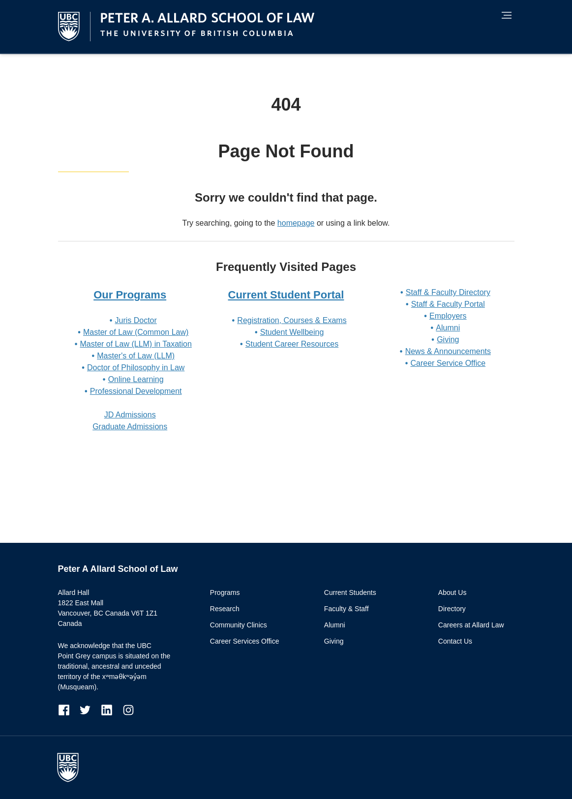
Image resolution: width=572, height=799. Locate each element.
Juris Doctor (135, 320)
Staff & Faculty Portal (448, 304)
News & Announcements (448, 351)
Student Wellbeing (292, 332)
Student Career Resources (291, 344)
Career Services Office (244, 641)
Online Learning (136, 379)
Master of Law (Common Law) (135, 332)
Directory (452, 609)
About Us (452, 592)
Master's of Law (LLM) (136, 356)
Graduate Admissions (129, 426)
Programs (225, 592)
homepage (296, 223)
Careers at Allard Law (471, 625)
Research (225, 609)
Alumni (448, 328)
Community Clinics (238, 625)
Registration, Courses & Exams (291, 320)
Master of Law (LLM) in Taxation (135, 344)
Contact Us (455, 641)
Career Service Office (447, 363)
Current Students (350, 592)
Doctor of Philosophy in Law (135, 367)
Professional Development (136, 391)
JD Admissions (130, 415)
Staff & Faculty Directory (448, 292)
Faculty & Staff (346, 609)
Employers (448, 316)
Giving (448, 339)
